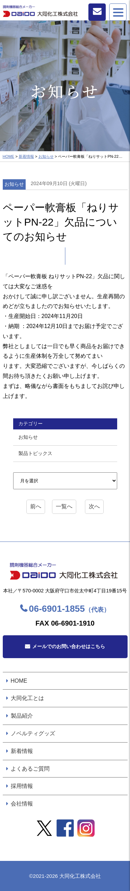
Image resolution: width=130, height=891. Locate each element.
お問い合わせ (97, 12)
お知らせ (46, 156)
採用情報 (22, 786)
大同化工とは (27, 698)
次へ (94, 506)
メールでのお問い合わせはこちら (68, 646)
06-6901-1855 (69, 608)
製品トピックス (35, 453)
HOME (9, 156)
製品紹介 (22, 716)
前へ (35, 506)
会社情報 (22, 804)
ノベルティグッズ (33, 733)
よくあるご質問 (30, 769)
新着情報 (26, 156)
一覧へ (64, 506)
